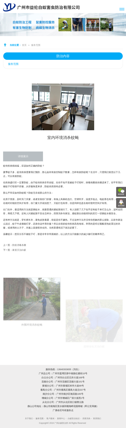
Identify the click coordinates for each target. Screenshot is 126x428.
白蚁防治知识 (74, 418)
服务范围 (35, 45)
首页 (24, 45)
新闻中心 (61, 418)
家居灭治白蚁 (19, 250)
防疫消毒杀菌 (19, 245)
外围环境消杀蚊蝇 (31, 350)
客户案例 (50, 418)
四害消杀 (86, 418)
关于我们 (29, 418)
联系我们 (97, 418)
